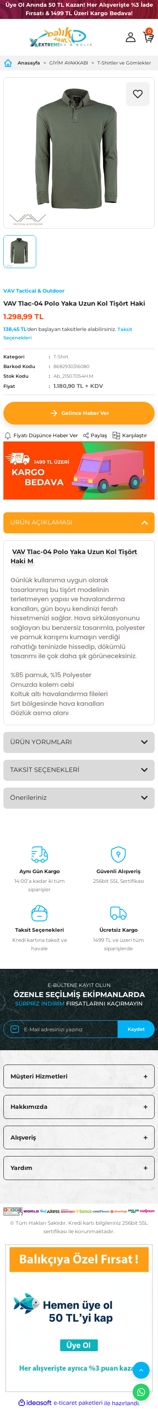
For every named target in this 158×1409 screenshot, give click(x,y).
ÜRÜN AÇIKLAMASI (41, 522)
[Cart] (148, 37)
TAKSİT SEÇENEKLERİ (45, 770)
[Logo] (60, 37)
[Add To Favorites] (138, 94)
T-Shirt (61, 357)
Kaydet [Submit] (136, 1029)
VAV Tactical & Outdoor (33, 291)
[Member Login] (130, 37)
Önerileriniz (28, 797)
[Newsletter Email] (79, 1029)
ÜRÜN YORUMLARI (41, 742)
